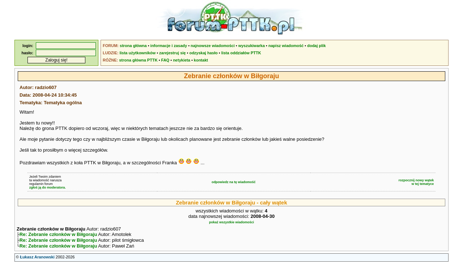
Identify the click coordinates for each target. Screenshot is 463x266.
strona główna (133, 45)
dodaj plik (316, 45)
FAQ (165, 60)
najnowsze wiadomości (213, 45)
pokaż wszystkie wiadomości (231, 222)
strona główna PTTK (138, 60)
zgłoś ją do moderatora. (47, 187)
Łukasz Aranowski (37, 259)
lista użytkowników (137, 53)
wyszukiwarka (251, 45)
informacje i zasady (168, 45)
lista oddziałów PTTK (241, 53)
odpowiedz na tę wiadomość (234, 182)
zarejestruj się (172, 53)
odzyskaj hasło (203, 53)
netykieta (181, 60)
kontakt (201, 60)
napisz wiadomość (285, 45)
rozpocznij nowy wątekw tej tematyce (416, 182)
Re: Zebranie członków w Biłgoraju (58, 235)
